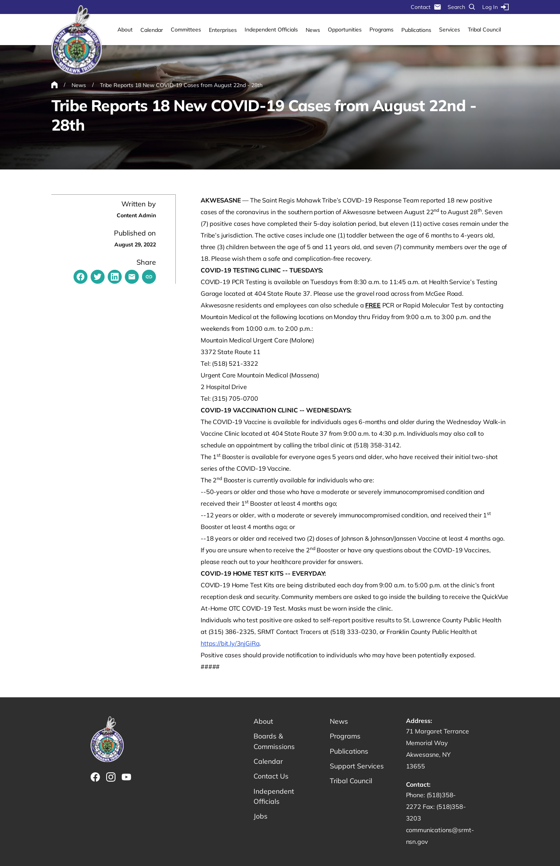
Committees (186, 29)
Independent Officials (271, 29)
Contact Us (271, 777)
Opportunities (345, 29)
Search (462, 7)
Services (449, 29)
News (313, 29)
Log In (495, 7)
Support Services (357, 766)
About (125, 29)
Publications (416, 29)
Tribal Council (484, 29)
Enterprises (223, 29)
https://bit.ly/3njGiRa (230, 643)
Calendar (151, 29)
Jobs (261, 818)
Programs (381, 29)
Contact (426, 7)
